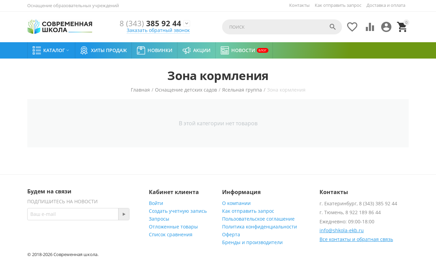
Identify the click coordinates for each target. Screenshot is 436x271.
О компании (236, 203)
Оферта (231, 234)
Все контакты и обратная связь (356, 239)
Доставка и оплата (386, 5)
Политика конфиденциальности (259, 226)
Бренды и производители (252, 242)
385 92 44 (150, 23)
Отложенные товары (173, 226)
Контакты (299, 5)
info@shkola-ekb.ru (342, 230)
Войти (156, 203)
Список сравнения (170, 234)
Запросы (159, 219)
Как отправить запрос (338, 5)
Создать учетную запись (178, 211)
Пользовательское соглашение (258, 219)
